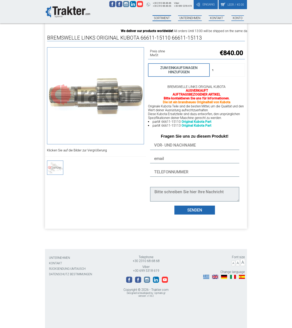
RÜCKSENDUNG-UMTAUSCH (67, 269)
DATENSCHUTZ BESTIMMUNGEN (70, 274)
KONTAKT (55, 263)
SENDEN (194, 210)
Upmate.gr (159, 293)
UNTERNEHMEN (59, 258)
